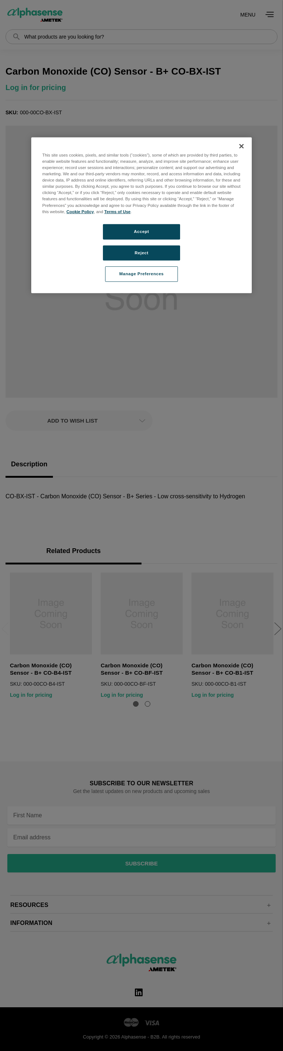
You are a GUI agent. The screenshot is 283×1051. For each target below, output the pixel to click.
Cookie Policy (80, 211)
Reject (141, 252)
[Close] (241, 146)
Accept (141, 231)
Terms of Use (117, 211)
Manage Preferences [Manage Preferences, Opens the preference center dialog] (141, 274)
